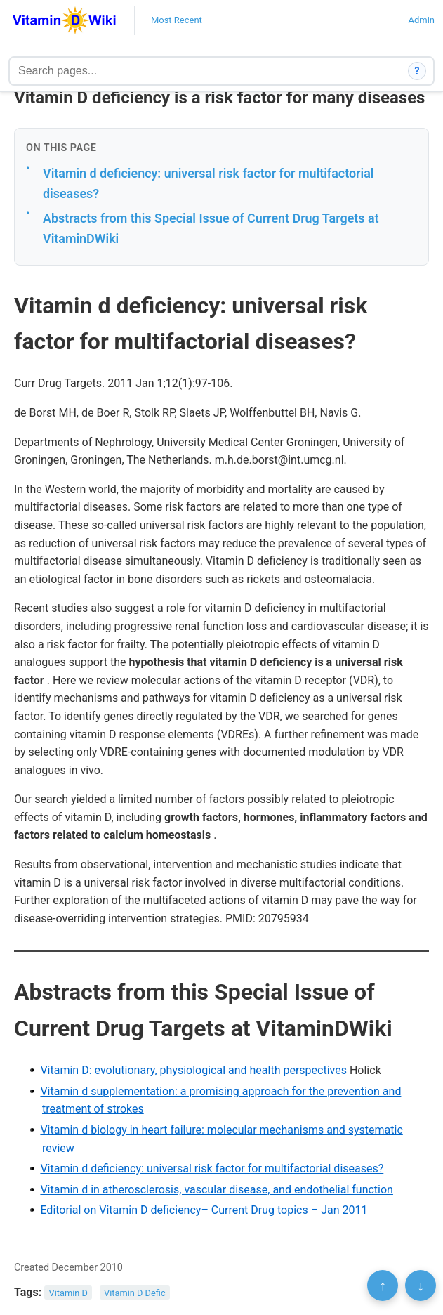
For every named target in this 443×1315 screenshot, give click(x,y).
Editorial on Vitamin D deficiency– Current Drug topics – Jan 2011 (203, 1210)
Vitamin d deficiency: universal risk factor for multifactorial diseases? (208, 183)
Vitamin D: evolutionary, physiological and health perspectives (193, 1070)
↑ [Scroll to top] (382, 1285)
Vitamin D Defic (135, 1293)
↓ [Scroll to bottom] (420, 1285)
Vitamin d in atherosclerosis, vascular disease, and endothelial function (216, 1189)
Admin (421, 20)
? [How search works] (417, 71)
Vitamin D (68, 1293)
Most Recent (176, 20)
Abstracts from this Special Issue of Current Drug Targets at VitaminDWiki (211, 228)
